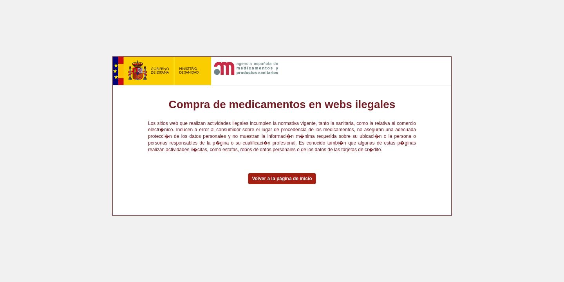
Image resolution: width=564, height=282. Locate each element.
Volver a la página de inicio (282, 178)
